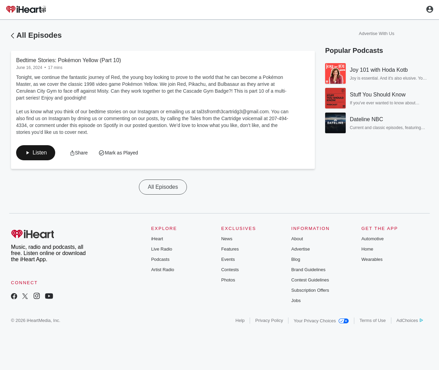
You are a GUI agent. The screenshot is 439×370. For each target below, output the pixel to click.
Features (230, 249)
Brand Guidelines (308, 269)
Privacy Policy (269, 320)
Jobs (295, 300)
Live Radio (161, 249)
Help (240, 320)
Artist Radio (162, 269)
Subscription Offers (310, 290)
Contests (230, 269)
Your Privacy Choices (321, 320)
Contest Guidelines (310, 279)
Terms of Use (372, 320)
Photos (228, 279)
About (297, 238)
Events (228, 259)
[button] (35, 152)
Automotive (372, 238)
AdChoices (409, 320)
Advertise (300, 249)
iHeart (157, 238)
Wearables (372, 259)
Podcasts (160, 259)
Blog (295, 259)
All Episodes (39, 35)
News (227, 238)
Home (367, 249)
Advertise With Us (376, 33)
